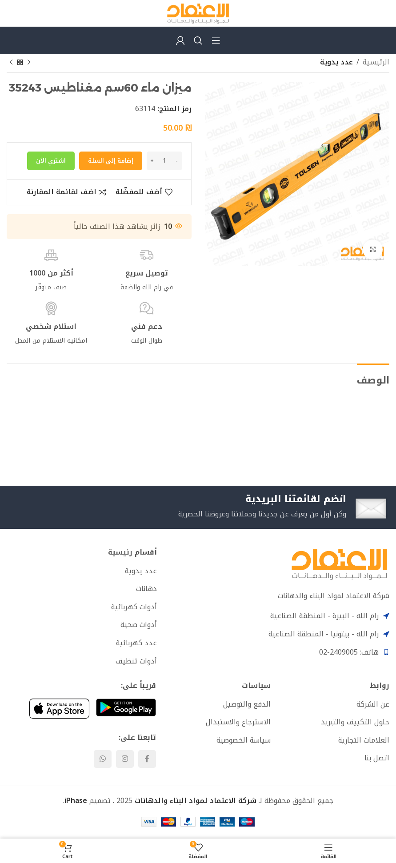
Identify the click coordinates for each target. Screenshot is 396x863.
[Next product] (11, 62)
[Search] (198, 40)
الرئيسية (376, 62)
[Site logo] (198, 13)
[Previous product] (28, 62)
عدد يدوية (336, 62)
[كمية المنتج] (164, 161)
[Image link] (339, 564)
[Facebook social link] (147, 760)
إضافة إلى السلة (110, 160)
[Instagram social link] (125, 760)
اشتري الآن (51, 160)
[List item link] (82, 572)
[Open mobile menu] (216, 40)
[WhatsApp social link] (103, 760)
